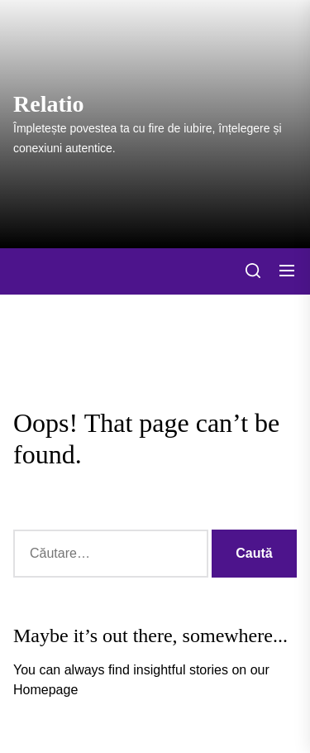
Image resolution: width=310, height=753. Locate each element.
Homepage (45, 690)
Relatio (48, 104)
